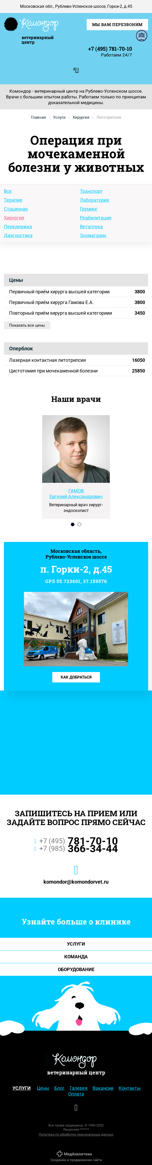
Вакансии (103, 1088)
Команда (76, 956)
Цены (43, 1088)
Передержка (18, 226)
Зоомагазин (93, 235)
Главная (38, 117)
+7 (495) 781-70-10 (110, 48)
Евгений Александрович (76, 493)
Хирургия (81, 117)
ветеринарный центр (38, 40)
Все (8, 191)
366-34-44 (76, 849)
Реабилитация (95, 217)
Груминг (89, 209)
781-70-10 (76, 842)
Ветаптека (91, 226)
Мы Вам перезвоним (117, 24)
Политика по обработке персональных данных (76, 1134)
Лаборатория (94, 200)
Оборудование (76, 969)
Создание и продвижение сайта (76, 1156)
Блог (59, 1088)
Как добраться (76, 677)
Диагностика (18, 235)
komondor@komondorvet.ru (76, 882)
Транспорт (91, 191)
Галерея (78, 1088)
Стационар (16, 209)
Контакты (130, 1088)
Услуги (59, 117)
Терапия (13, 200)
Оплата (76, 1094)
